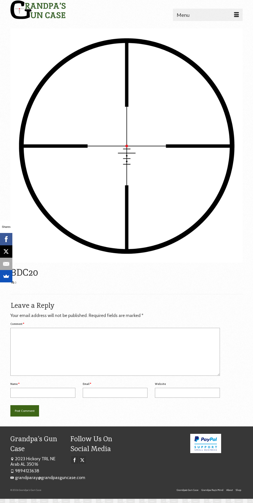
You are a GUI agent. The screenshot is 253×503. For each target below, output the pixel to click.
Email (87, 384)
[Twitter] (82, 460)
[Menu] (208, 15)
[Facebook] (74, 460)
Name (15, 384)
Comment (17, 324)
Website (160, 384)
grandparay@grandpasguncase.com (47, 477)
